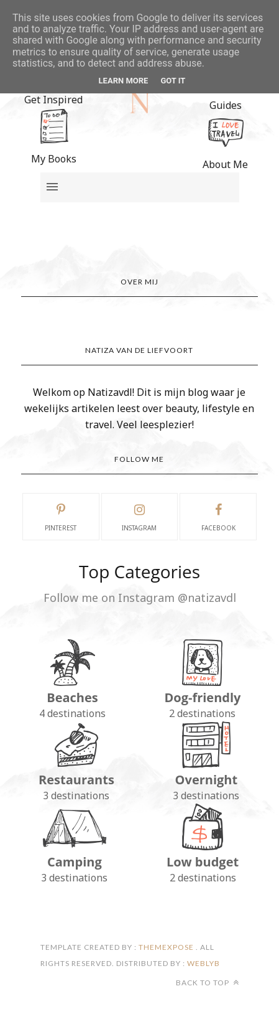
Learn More (124, 80)
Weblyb (202, 963)
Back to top (207, 982)
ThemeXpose (166, 947)
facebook (218, 516)
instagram (139, 516)
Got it (172, 80)
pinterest (60, 516)
